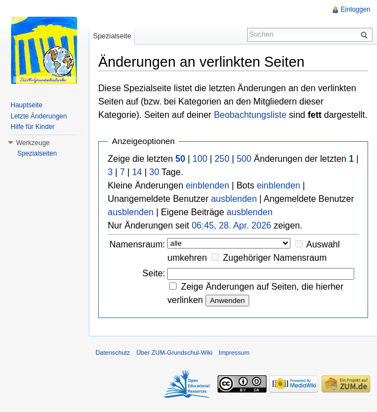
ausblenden (234, 198)
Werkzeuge (32, 143)
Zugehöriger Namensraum (275, 257)
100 (200, 158)
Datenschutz (112, 352)
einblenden (207, 185)
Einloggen (355, 9)
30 (154, 172)
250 (221, 158)
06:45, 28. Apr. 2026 (231, 225)
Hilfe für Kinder (32, 127)
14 (137, 172)
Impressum (234, 352)
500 (244, 158)
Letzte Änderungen (39, 116)
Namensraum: (137, 244)
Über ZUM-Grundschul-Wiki (174, 352)
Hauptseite (26, 105)
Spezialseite (112, 36)
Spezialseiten (37, 153)
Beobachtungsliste (250, 115)
